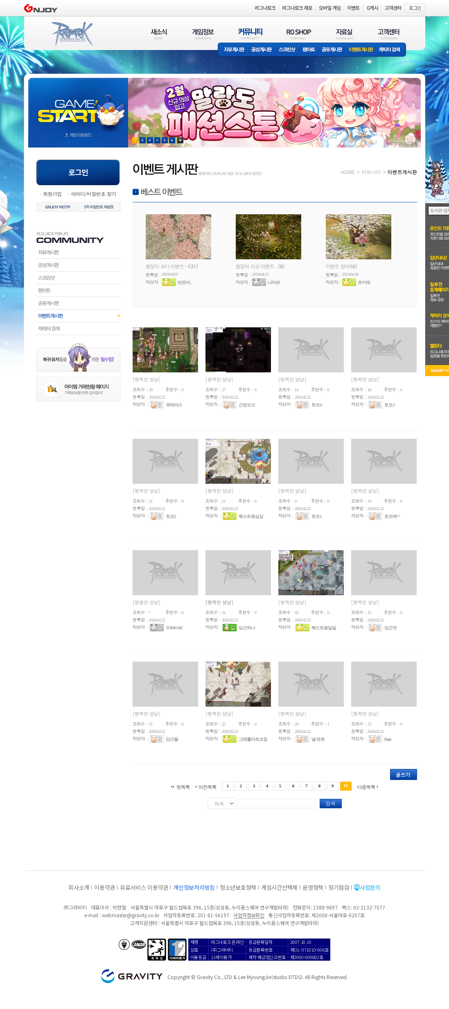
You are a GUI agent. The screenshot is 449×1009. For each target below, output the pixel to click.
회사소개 (78, 887)
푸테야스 (174, 404)
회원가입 (52, 193)
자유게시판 (233, 50)
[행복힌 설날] (365, 602)
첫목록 (183, 786)
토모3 (389, 404)
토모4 (316, 404)
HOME (348, 171)
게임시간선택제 (279, 887)
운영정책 (312, 887)
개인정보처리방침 (194, 887)
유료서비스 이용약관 (144, 887)
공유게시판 (332, 50)
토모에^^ (392, 516)
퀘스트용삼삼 (251, 516)
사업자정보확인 (248, 915)
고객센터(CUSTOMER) (389, 33)
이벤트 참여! (338, 266)
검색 (331, 803)
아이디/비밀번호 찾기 (93, 193)
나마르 (274, 282)
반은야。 (186, 282)
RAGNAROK (71, 34)
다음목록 (366, 786)
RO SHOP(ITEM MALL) (299, 33)
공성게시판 (262, 50)
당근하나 (247, 627)
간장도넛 (247, 404)
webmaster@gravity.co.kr (130, 915)
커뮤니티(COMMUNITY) (250, 33)
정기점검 (338, 887)
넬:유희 (318, 739)
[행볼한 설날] (146, 602)
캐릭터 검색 (392, 50)
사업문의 (370, 887)
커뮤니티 (371, 171)
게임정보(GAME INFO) (203, 33)
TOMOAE (174, 627)
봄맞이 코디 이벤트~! (167, 266)
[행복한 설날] (146, 379)
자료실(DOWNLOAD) (344, 33)
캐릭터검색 (78, 328)
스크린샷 (287, 50)
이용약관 (104, 887)
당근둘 (172, 739)
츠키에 (364, 282)
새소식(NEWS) (158, 33)
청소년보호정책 (238, 887)
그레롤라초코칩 (253, 739)
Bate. (388, 739)
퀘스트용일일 (323, 627)
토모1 (316, 516)
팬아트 (308, 50)
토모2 (171, 516)
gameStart (78, 105)
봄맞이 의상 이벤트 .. (257, 266)
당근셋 (390, 627)
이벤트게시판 (361, 50)
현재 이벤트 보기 (180, 140)
